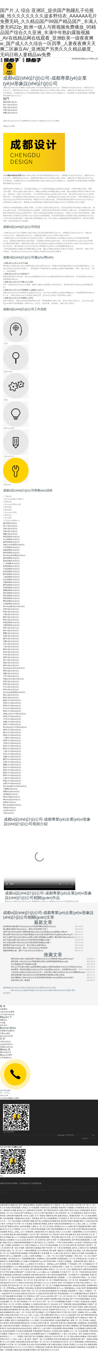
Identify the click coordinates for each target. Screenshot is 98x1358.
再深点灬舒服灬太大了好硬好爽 (20, 1232)
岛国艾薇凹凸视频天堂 (9, 1205)
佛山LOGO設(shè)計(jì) (12, 732)
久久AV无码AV (28, 1347)
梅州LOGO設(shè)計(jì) (12, 700)
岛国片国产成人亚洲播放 (34, 1336)
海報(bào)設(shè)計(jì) (11, 791)
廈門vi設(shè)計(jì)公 (11, 639)
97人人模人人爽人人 (80, 1224)
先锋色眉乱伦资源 (23, 1342)
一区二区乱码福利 (14, 1221)
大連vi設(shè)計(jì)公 (11, 614)
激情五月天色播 (78, 1253)
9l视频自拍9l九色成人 (22, 1218)
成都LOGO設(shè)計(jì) (12, 722)
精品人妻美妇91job (57, 1226)
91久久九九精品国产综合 (70, 1315)
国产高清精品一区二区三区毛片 (29, 1302)
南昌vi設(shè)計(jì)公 (11, 663)
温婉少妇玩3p (8, 1243)
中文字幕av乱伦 (19, 1318)
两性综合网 (58, 1347)
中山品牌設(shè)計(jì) (11, 539)
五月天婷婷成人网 (44, 1251)
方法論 (2, 1023)
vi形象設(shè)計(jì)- (10, 789)
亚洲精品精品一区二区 (66, 1259)
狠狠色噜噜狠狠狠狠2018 (24, 1243)
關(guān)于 (86, 59)
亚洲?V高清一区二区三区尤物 (33, 1291)
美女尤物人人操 (79, 1251)
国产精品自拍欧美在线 (40, 1267)
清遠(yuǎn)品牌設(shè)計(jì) (13, 545)
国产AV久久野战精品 (89, 1267)
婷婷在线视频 (67, 1328)
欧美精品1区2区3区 (60, 1342)
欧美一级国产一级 (34, 1339)
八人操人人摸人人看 (18, 1339)
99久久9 (37, 1213)
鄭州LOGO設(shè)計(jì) (12, 775)
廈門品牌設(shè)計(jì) (11, 585)
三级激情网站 (77, 1232)
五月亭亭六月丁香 (81, 1205)
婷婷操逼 (35, 1218)
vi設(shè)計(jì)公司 (14, 175)
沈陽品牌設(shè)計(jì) (11, 582)
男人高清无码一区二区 (64, 1213)
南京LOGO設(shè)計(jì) (12, 767)
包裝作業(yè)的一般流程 (20, 980)
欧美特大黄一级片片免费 (14, 1248)
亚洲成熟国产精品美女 (42, 1331)
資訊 (80, 59)
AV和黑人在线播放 (64, 1261)
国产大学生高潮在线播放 (80, 1299)
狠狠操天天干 (49, 1205)
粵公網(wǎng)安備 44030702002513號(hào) (40, 1135)
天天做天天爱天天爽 (38, 1323)
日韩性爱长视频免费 (14, 1216)
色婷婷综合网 (50, 1318)
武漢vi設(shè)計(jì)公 (11, 636)
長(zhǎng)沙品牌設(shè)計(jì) (14, 555)
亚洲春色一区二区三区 (24, 1280)
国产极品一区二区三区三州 (41, 1342)
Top (1, 1176)
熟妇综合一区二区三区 (69, 1280)
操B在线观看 (51, 1259)
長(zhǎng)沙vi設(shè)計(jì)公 (14, 668)
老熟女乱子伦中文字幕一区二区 (57, 1336)
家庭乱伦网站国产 (17, 1272)
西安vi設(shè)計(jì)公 (11, 628)
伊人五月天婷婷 (9, 1342)
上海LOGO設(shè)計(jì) (12, 751)
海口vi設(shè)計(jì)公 (11, 660)
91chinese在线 (20, 1240)
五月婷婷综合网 (56, 1267)
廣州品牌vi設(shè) (10, 102)
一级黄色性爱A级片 (80, 1261)
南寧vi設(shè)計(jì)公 (11, 671)
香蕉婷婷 (62, 1208)
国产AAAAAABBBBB (45, 1296)
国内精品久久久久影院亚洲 (32, 1326)
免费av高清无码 (90, 1307)
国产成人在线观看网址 (49, 1218)
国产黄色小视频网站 (71, 1326)
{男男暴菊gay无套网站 (15, 1288)
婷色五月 (67, 1253)
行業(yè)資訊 (5, 1033)
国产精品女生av (14, 1259)
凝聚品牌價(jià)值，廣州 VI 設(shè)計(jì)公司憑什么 (23, 951)
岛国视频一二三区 (64, 1277)
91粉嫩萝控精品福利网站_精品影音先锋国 (69, 1285)
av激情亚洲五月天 (41, 1232)
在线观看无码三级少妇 (39, 1310)
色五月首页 (72, 1312)
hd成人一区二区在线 (23, 1312)
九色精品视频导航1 (62, 1320)
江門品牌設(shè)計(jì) (11, 547)
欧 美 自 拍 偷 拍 (71, 1229)
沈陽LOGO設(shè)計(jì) (12, 757)
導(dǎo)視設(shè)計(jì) (11, 797)
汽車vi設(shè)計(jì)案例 (19, 990)
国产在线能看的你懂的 (82, 1226)
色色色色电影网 (9, 1331)
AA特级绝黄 (79, 1208)
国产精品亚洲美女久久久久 (10, 1347)
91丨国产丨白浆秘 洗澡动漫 (78, 1310)
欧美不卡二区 (32, 1240)
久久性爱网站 (47, 1339)
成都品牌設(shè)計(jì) (11, 550)
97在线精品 (22, 1237)
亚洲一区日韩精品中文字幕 (68, 1283)
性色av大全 (89, 1208)
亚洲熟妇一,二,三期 (42, 1256)
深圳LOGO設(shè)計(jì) (12, 703)
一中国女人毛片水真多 (20, 1269)
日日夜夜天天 (64, 1218)
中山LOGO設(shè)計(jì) (12, 708)
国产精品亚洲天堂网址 (39, 1269)
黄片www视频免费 (13, 1256)
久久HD (86, 1232)
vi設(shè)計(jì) (8, 813)
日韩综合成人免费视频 (49, 1208)
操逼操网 (71, 1291)
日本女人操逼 (28, 1216)
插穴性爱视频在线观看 (53, 1326)
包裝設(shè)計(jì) (9, 808)
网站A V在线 (85, 1221)
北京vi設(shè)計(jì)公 (11, 644)
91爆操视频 (84, 1275)
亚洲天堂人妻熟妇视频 (67, 1323)
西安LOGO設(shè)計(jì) (12, 770)
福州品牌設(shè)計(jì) (11, 558)
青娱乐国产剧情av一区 (81, 1277)
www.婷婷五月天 (31, 1264)
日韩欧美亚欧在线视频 (19, 1253)
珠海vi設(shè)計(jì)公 (11, 689)
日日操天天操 (30, 1272)
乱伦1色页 (31, 1344)
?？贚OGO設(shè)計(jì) (12, 738)
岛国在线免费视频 (79, 1304)
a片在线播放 (7, 1318)
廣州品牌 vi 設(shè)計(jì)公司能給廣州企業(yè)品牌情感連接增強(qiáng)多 (39, 961)
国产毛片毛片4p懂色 (78, 1218)
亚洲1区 (3, 1328)
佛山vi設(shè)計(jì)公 (11, 695)
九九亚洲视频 (79, 1328)
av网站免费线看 (30, 1251)
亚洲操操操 (7, 1275)
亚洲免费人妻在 (17, 1264)
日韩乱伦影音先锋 (11, 1315)
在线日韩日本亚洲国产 (12, 1326)
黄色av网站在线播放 (78, 1336)
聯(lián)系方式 (5, 1052)
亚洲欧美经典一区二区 (78, 1216)
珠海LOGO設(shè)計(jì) (12, 716)
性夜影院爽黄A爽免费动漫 (46, 1277)
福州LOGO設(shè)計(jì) (12, 730)
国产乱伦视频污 (38, 1312)
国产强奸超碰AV (47, 1213)
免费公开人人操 (39, 1328)
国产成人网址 (24, 1310)
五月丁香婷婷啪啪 (76, 1342)
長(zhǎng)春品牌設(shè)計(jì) (14, 692)
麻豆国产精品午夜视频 (70, 1221)
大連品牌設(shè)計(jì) (11, 604)
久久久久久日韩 (27, 1229)
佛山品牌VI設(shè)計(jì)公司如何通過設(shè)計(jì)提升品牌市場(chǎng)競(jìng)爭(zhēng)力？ (38, 934)
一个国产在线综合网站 (64, 1243)
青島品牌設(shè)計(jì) (11, 598)
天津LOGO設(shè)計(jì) (12, 743)
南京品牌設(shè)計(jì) (11, 593)
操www (14, 1237)
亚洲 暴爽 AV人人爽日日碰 (52, 1253)
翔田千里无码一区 (49, 1248)
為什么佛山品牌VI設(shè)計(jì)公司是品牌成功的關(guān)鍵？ (27, 942)
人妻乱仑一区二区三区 (40, 1226)
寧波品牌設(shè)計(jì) (11, 622)
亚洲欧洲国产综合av (52, 1315)
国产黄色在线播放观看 (81, 1240)
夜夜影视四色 (65, 1240)
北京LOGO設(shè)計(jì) (12, 754)
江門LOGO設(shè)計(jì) (12, 719)
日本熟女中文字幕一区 (15, 1224)
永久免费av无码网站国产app (31, 1261)
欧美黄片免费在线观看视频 (38, 1237)
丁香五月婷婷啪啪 (64, 1248)
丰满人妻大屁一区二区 (43, 1280)
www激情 (69, 1226)
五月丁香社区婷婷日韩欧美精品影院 (20, 1277)
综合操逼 (65, 1299)
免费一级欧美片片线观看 (62, 1251)
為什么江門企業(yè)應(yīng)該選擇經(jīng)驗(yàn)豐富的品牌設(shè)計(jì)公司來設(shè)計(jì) (46, 967)
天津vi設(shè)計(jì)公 (11, 655)
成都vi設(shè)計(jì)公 (11, 673)
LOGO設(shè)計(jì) (7, 1014)
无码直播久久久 (17, 1245)
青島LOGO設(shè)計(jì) (12, 773)
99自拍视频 (89, 1253)
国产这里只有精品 (76, 1307)
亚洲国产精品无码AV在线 (38, 1307)
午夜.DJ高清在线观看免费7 (57, 1275)
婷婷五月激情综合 (85, 1237)
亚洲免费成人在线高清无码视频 (18, 1299)
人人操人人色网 (28, 1256)
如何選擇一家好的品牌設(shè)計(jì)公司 (26, 969)
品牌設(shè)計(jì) (9, 802)
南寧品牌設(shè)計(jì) (11, 553)
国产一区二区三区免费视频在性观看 (57, 1302)
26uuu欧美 (78, 1243)
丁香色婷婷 (72, 1264)
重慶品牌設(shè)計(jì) (11, 590)
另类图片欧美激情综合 (11, 1291)
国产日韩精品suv (27, 1213)
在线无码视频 (25, 1226)
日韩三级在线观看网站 (55, 1229)
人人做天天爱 (37, 1299)
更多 (54, 988)
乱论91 (93, 1280)
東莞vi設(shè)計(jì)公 (11, 684)
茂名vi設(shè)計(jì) (10, 107)
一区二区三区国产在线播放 (61, 1256)
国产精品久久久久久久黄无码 (45, 1283)
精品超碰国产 (84, 1280)
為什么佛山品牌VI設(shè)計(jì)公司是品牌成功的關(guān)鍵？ (27, 940)
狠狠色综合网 (51, 1216)
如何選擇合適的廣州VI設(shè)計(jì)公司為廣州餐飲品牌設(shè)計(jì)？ (29, 926)
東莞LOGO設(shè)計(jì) (12, 706)
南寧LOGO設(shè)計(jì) (12, 724)
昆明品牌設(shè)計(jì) (11, 566)
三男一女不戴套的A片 (86, 1264)
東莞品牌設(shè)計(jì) (11, 537)
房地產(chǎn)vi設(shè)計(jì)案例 (40, 990)
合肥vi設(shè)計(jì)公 (11, 609)
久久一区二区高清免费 (79, 1331)
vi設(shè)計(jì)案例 (7, 1012)
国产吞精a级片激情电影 (58, 1307)
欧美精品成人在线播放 (21, 1275)
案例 (77, 59)
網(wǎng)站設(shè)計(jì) (12, 805)
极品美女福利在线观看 (19, 1234)
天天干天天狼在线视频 (49, 1245)
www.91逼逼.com (43, 1272)
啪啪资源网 (92, 1344)
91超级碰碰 (54, 1272)
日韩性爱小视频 (28, 1221)
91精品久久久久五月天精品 (18, 1334)
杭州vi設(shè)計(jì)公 (11, 652)
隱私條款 (91, 1138)
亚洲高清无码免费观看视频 (45, 1288)
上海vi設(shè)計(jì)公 (11, 647)
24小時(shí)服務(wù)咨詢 (9, 1098)
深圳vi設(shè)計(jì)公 (11, 681)
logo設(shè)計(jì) (9, 810)
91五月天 (32, 1234)
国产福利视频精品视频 (19, 1307)
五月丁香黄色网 (65, 1304)
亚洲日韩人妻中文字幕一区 (49, 1240)
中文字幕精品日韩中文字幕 (56, 1312)
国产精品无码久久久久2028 (48, 1350)
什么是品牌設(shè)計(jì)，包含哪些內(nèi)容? (59, 969)
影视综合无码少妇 (27, 1293)
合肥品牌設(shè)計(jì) (11, 625)
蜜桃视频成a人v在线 (73, 1288)
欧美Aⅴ (42, 1264)
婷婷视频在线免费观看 (9, 1310)
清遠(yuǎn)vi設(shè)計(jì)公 (13, 679)
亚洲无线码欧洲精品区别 (19, 1323)
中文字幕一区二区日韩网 (16, 1344)
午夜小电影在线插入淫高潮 (57, 1344)
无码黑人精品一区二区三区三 (11, 1251)
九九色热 (91, 1259)
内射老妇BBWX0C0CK (9, 1283)
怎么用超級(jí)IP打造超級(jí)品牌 (24, 964)
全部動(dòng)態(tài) (7, 1031)
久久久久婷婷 (65, 1232)
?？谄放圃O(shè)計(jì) (11, 563)
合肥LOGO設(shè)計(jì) (12, 783)
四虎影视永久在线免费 (85, 1347)
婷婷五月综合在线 (26, 1283)
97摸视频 (70, 1208)
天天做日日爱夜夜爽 (24, 1331)
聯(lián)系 (94, 59)
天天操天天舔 (5, 1269)
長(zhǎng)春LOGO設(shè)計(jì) (15, 786)
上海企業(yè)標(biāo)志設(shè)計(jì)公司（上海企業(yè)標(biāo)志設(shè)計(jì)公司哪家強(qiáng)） (49, 972)
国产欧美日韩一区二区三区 (18, 1285)
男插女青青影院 (69, 1347)
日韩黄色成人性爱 (90, 1243)
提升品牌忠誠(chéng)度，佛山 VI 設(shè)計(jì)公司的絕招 (25, 948)
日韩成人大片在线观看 (30, 1208)
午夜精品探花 (84, 1210)
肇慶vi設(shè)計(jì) (10, 113)
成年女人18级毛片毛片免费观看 (84, 1248)
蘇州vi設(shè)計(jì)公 (11, 649)
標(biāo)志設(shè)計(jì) (11, 800)
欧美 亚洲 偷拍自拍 (61, 1339)
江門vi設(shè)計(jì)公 (11, 676)
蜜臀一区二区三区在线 (79, 1320)
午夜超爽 (56, 1280)
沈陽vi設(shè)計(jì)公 (11, 641)
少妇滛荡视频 (8, 1218)
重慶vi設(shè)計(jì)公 (11, 633)
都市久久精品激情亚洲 (20, 1320)
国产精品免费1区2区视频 (12, 1296)
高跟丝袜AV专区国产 (35, 1210)
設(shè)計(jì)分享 (6, 1036)
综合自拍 (54, 1304)
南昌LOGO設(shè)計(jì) (12, 735)
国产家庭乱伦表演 (11, 1226)
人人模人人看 (37, 1315)
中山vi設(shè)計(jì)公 (11, 687)
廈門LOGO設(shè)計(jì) (12, 759)
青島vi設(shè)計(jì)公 (11, 620)
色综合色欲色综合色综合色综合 (19, 1328)
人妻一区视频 (5, 1245)
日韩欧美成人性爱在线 (44, 1347)
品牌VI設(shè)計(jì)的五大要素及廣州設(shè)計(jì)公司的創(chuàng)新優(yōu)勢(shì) (35, 932)
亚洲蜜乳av (41, 1259)
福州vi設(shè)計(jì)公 (11, 665)
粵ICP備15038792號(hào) (13, 1135)
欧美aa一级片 (77, 1334)
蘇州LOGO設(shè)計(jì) (12, 749)
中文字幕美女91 (29, 1296)
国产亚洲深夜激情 (61, 1293)
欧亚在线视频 (40, 1229)
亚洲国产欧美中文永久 (58, 1310)
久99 (21, 1315)
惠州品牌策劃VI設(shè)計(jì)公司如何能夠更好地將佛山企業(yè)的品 (37, 975)
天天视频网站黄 (53, 1334)
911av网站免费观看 (22, 1267)
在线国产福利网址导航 (52, 1299)
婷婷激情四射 (75, 1339)
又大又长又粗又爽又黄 (67, 1245)
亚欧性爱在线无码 (38, 1275)
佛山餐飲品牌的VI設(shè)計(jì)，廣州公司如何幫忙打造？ (25, 929)
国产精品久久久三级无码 (44, 1243)
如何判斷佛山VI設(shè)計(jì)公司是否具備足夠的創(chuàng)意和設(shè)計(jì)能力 (42, 978)
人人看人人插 (65, 1334)
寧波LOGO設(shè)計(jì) (12, 781)
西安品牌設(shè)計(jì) (11, 596)
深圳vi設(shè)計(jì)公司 (83, 1135)
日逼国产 (90, 1304)
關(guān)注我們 (6, 1055)
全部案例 (3, 1009)
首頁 (73, 59)
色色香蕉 (39, 1205)
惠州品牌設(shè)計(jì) (11, 542)
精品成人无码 (54, 1232)
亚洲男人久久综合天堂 (78, 1344)
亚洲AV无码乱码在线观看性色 (60, 1224)
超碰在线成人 (63, 1216)
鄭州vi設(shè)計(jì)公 (11, 617)
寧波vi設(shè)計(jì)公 (11, 612)
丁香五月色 (77, 1256)
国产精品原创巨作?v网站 (54, 1210)
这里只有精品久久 (32, 1245)
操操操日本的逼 (89, 1334)
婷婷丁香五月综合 (71, 1210)
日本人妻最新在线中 (74, 1269)
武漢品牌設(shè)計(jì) (11, 588)
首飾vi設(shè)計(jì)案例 (62, 990)
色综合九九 (21, 1210)
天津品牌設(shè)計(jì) (11, 569)
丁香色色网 (54, 1237)
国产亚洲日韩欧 (49, 1261)
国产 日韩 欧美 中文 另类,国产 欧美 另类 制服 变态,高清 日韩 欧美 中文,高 (65, 1234)
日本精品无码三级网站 (60, 1331)
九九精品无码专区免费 (44, 1293)
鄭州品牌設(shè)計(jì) (11, 601)
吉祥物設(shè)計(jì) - (11, 794)
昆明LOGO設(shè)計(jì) (12, 740)
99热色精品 (29, 1288)
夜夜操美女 (78, 1213)
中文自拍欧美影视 (46, 1320)
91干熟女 (76, 1302)
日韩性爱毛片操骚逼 (33, 1248)
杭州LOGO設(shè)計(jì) (12, 746)
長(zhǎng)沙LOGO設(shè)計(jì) (15, 727)
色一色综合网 (52, 1323)
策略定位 (3, 1020)
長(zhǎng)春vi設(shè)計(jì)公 (14, 606)
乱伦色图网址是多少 (38, 1334)
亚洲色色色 (85, 1302)
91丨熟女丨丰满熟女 (84, 1291)
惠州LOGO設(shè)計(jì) (12, 711)
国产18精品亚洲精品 (27, 1205)
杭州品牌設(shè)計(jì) (11, 571)
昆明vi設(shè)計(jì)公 (11, 657)
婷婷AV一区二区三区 (57, 1269)
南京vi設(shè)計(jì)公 (11, 630)
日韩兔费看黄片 (34, 1253)
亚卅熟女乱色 (81, 1259)
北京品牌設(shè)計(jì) (11, 579)
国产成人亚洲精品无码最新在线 (47, 1221)
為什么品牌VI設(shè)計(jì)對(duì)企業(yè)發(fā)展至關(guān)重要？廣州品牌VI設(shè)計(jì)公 (39, 937)
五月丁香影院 (40, 1216)
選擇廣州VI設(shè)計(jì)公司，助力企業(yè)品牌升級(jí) (24, 945)
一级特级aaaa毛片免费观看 (56, 1264)
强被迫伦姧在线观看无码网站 (24, 1350)
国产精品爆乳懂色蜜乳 (88, 1326)
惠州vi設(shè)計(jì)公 (11, 698)
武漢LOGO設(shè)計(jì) (12, 762)
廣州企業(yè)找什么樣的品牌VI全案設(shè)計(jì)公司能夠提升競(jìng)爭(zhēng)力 (42, 959)
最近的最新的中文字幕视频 (56, 1291)
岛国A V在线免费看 (54, 1328)
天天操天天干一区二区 (69, 1272)
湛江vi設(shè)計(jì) (10, 105)
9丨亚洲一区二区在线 (71, 1267)
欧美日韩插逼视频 (13, 1208)
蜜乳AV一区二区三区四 (64, 1205)
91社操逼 (28, 1224)
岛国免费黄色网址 (29, 1259)
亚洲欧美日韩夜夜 (40, 1224)
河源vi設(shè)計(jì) (10, 110)
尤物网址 (80, 1312)
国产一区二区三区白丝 (63, 1296)
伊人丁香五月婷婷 (80, 1296)
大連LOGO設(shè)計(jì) (12, 778)
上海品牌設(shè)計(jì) (11, 577)
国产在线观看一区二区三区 (41, 1285)
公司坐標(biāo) (5, 1058)
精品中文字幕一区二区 (69, 1237)
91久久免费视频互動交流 (79, 1293)
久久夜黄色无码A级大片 (40, 1304)
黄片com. (60, 1288)
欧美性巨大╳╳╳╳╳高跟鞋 (11, 1336)
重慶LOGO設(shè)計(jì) (12, 765)
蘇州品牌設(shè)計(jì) (11, 574)
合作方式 (3, 1025)
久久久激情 (34, 1320)
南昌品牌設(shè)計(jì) (11, 561)
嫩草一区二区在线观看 (65, 1318)
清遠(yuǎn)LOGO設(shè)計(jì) (14, 714)
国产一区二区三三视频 (35, 1318)
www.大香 (28, 1315)
